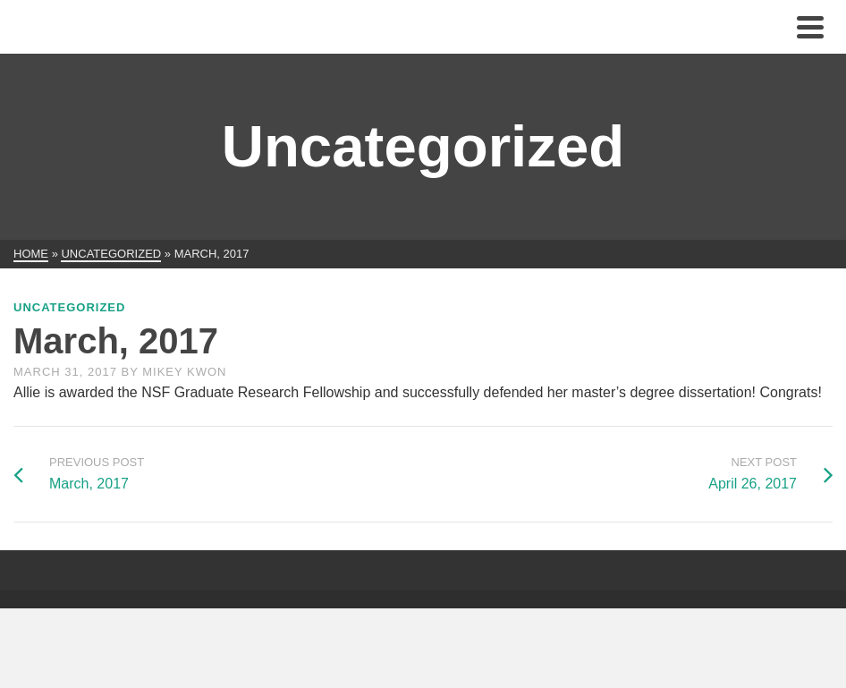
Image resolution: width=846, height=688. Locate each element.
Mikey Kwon (184, 371)
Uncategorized (69, 307)
